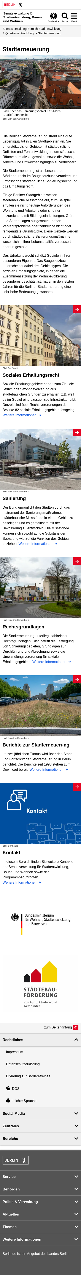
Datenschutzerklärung (23, 1064)
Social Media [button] (14, 1114)
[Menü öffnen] (73, 17)
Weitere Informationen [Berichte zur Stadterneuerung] (47, 769)
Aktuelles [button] (11, 1214)
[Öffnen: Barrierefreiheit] (53, 17)
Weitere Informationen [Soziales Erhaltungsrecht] (20, 415)
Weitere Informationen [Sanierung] (36, 544)
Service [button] (9, 1177)
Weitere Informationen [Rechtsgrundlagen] (49, 662)
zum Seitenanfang (58, 1027)
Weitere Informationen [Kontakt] (20, 882)
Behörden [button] (11, 1189)
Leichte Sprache (21, 1101)
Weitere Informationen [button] (22, 1239)
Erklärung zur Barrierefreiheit (28, 1076)
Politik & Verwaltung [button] (20, 1202)
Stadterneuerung (49, 33)
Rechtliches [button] (13, 1040)
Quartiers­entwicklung (19, 33)
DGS (12, 1089)
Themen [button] (10, 1227)
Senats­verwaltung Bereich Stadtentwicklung (32, 28)
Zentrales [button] (11, 1126)
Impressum (14, 1052)
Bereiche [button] (10, 1139)
